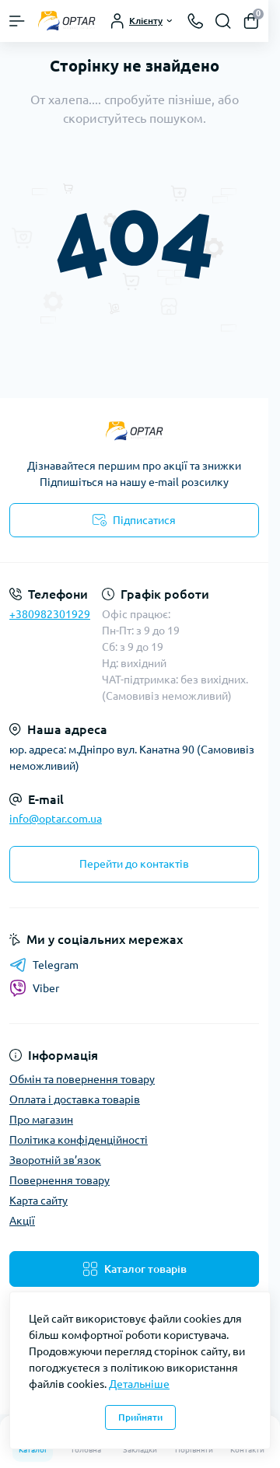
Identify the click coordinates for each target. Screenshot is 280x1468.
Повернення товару (59, 1180)
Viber (34, 988)
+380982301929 (49, 614)
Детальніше (139, 1384)
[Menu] (17, 21)
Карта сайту (38, 1200)
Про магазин (41, 1119)
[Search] (223, 21)
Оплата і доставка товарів (74, 1099)
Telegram (44, 965)
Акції (22, 1221)
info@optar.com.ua (55, 819)
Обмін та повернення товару (82, 1079)
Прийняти (140, 1417)
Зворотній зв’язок (55, 1160)
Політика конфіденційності (78, 1140)
